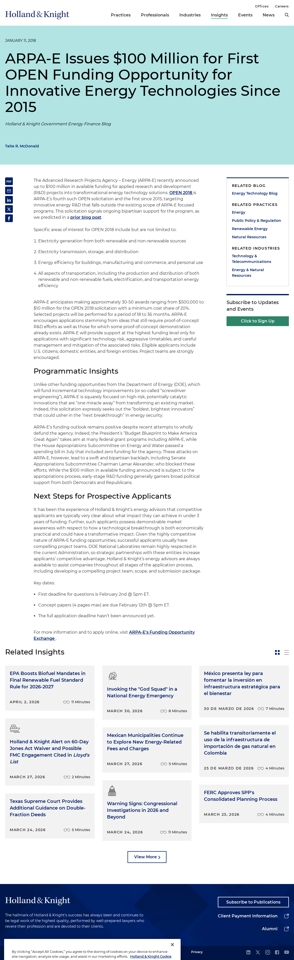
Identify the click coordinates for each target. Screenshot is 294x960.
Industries (190, 15)
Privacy (197, 952)
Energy (238, 212)
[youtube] (286, 953)
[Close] (172, 951)
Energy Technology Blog (255, 193)
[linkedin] (248, 953)
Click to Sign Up (258, 321)
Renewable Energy (250, 228)
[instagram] (267, 953)
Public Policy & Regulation (256, 220)
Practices (121, 15)
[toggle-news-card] (277, 652)
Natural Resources (249, 237)
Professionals (155, 15)
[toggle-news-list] (286, 652)
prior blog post (85, 217)
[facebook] (277, 953)
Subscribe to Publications (253, 902)
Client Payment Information (248, 916)
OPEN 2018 (181, 192)
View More (145, 856)
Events (245, 15)
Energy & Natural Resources (248, 273)
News (269, 15)
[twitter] (258, 953)
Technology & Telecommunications (251, 259)
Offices (262, 6)
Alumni (270, 928)
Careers (282, 6)
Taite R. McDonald (22, 146)
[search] (287, 15)
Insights (219, 15)
